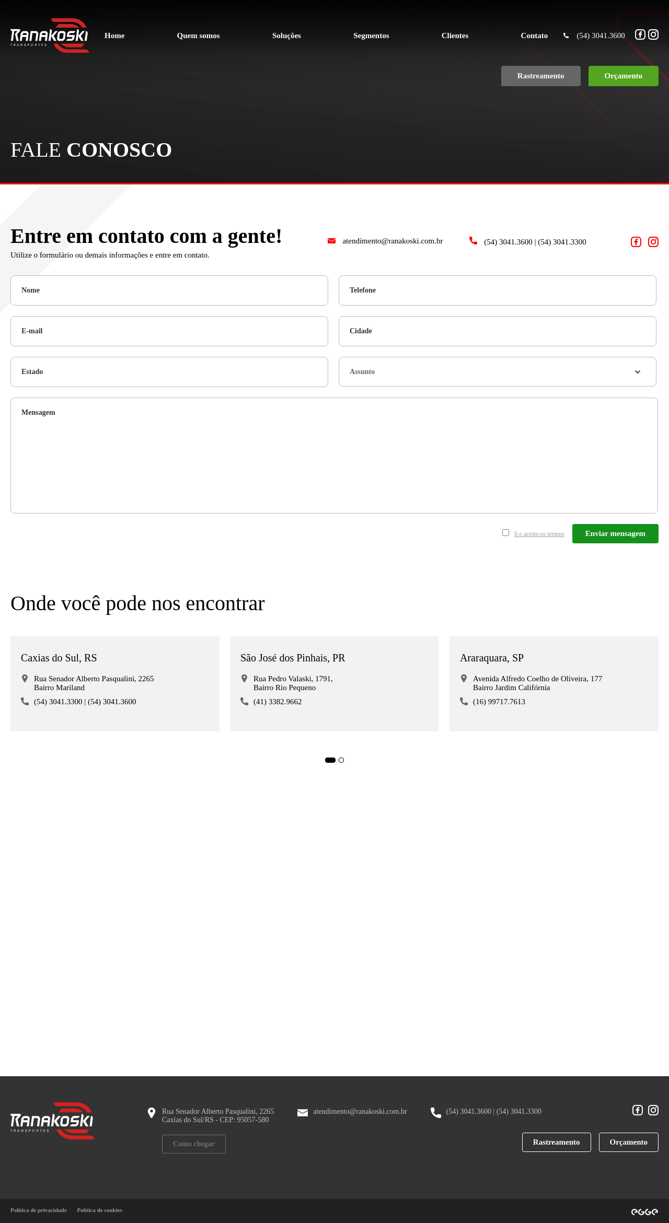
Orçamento (629, 1142)
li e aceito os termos (539, 534)
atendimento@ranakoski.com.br (385, 241)
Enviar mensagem (615, 533)
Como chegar (194, 1144)
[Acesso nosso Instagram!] (653, 35)
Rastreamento (556, 1142)
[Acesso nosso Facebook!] (640, 35)
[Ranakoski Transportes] (49, 35)
